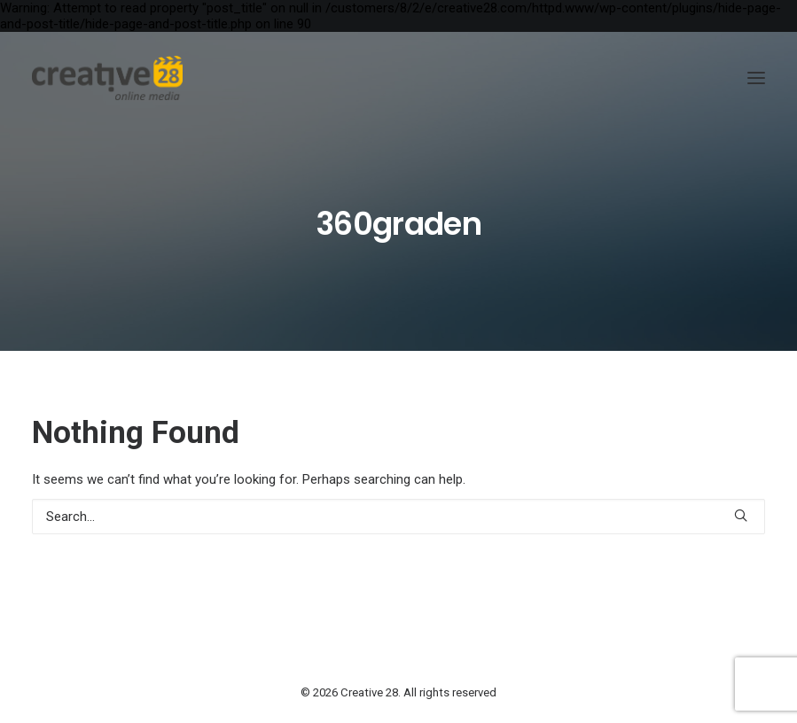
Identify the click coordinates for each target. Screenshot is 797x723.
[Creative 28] (107, 78)
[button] (756, 78)
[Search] (398, 516)
